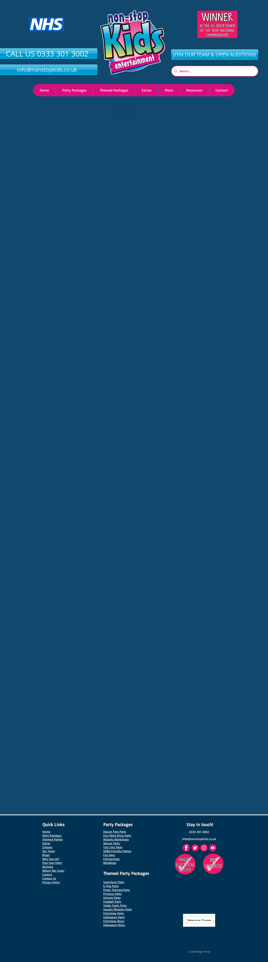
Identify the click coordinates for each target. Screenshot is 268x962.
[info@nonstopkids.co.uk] (199, 839)
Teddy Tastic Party (115, 905)
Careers (47, 874)
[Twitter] (195, 847)
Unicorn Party (112, 898)
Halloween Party (114, 917)
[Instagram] (204, 847)
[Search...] (214, 71)
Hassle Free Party (114, 832)
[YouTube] (212, 847)
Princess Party (112, 894)
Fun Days (109, 855)
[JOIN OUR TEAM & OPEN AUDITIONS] (214, 54)
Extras (46, 843)
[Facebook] (186, 847)
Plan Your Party (52, 863)
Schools (47, 847)
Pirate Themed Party (116, 890)
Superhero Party (113, 882)
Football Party (112, 902)
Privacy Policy (51, 882)
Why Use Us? (50, 859)
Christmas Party (113, 913)
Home (46, 832)
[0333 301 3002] (199, 832)
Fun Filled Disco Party (117, 835)
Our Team (48, 851)
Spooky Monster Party (117, 909)
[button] (169, 90)
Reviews (47, 867)
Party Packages (52, 835)
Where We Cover (53, 871)
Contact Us (49, 878)
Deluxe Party (111, 843)
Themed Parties (52, 839)
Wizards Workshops (116, 839)
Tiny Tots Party (112, 847)
